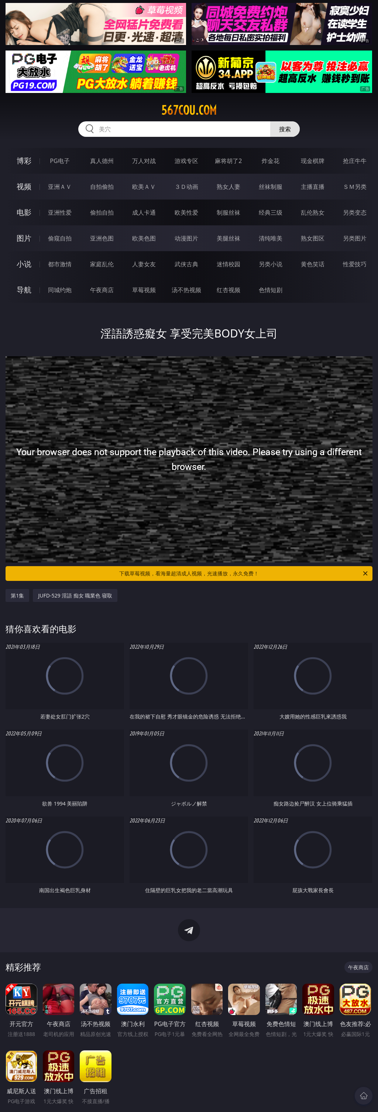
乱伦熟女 (312, 212)
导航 (24, 290)
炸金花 (270, 161)
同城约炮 (60, 290)
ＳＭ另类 (355, 187)
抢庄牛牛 (355, 161)
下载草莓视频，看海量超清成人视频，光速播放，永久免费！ (244, 573)
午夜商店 (102, 290)
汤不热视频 (186, 290)
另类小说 (270, 264)
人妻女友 (144, 264)
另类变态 (355, 212)
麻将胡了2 (228, 161)
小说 (24, 264)
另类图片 (355, 238)
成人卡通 (144, 212)
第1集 (17, 595)
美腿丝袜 (228, 238)
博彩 (24, 161)
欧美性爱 (186, 212)
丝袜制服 (270, 187)
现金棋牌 (312, 161)
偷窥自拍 (60, 238)
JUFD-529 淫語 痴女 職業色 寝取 (75, 595)
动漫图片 (186, 238)
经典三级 (270, 212)
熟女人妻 (228, 187)
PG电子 (59, 161)
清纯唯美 (270, 238)
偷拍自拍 (102, 212)
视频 (24, 186)
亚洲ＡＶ (60, 187)
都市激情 (60, 264)
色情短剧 (270, 290)
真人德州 (102, 161)
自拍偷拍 (102, 187)
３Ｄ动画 (186, 187)
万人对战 (144, 161)
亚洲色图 (102, 238)
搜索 (285, 129)
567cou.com (189, 110)
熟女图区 (312, 238)
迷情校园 (228, 264)
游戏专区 (186, 161)
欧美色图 (144, 238)
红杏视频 (228, 290)
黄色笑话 (312, 264)
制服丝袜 (228, 212)
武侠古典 (186, 264)
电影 (24, 212)
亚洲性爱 (60, 212)
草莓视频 (144, 290)
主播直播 (312, 187)
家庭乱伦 (102, 264)
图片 (24, 238)
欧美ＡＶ (144, 187)
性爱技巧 (355, 264)
